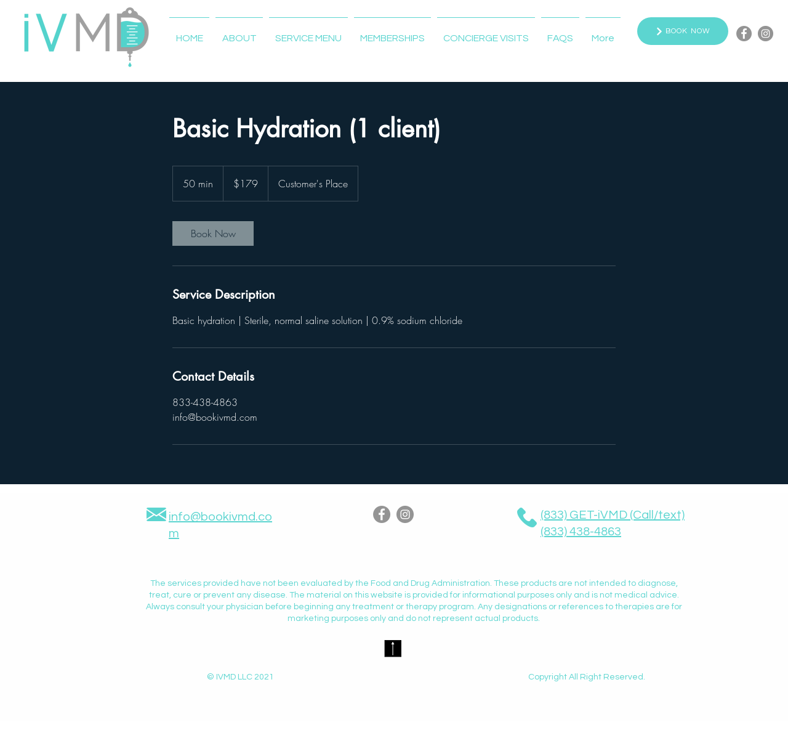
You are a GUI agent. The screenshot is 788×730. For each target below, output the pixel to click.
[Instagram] (765, 33)
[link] (213, 233)
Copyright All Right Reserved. (586, 677)
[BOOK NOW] (682, 31)
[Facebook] (744, 33)
